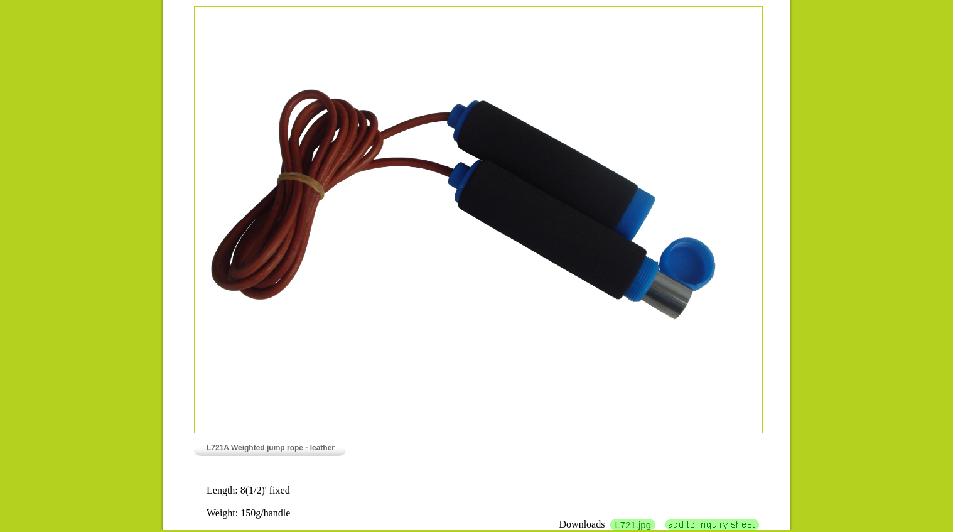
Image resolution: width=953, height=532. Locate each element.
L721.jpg (633, 524)
